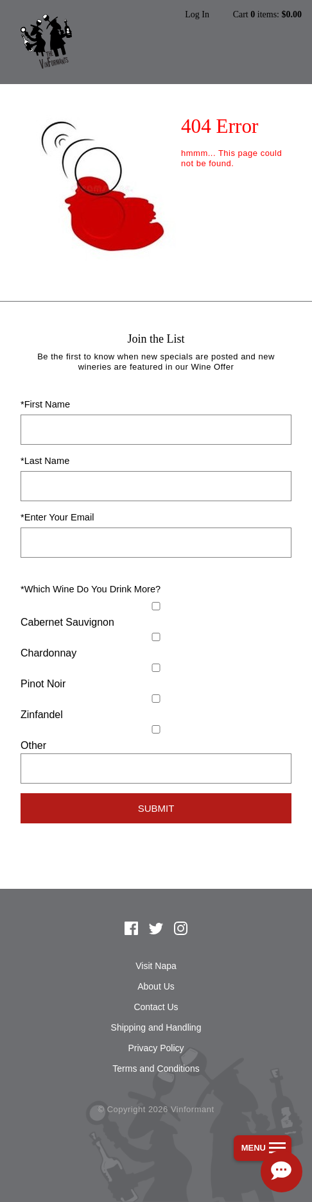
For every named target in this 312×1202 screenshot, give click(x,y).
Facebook (132, 929)
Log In (197, 14)
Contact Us (156, 1007)
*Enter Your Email (57, 517)
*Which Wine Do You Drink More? (90, 589)
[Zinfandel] (156, 698)
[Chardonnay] (156, 637)
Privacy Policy (156, 1048)
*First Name (45, 404)
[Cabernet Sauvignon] (156, 606)
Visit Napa (156, 966)
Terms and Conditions (155, 1068)
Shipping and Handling (156, 1027)
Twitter (156, 929)
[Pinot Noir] (156, 668)
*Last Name (45, 461)
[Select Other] (156, 729)
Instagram (181, 929)
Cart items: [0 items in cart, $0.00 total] (267, 14)
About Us (156, 986)
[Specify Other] (156, 768)
